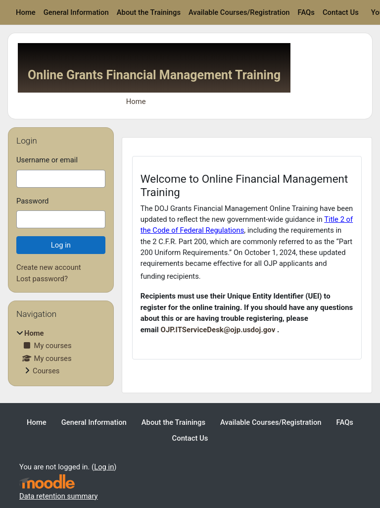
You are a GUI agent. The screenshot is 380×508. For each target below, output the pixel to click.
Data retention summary (58, 496)
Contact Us (341, 12)
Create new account (48, 267)
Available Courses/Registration (239, 12)
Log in (104, 466)
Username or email (47, 159)
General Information (76, 12)
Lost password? (42, 278)
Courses (46, 370)
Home (26, 12)
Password (32, 201)
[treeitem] (60, 352)
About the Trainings (149, 12)
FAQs (306, 12)
